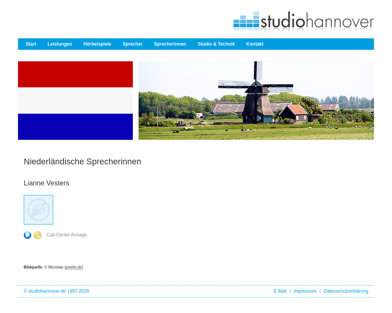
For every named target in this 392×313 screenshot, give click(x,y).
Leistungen (59, 44)
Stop (37, 235)
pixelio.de (74, 267)
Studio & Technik (216, 44)
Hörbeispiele (97, 44)
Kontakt (255, 44)
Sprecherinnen (170, 44)
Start (31, 44)
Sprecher (132, 44)
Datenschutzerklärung (345, 291)
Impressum (305, 291)
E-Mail (280, 291)
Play (27, 235)
